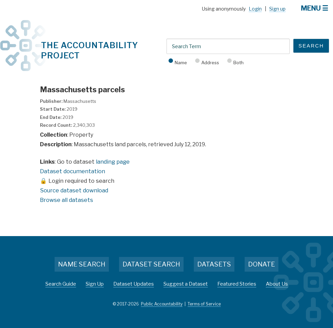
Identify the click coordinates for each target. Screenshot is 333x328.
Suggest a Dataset (185, 284)
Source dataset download (74, 190)
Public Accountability (162, 303)
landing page (113, 161)
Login (255, 9)
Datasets (214, 264)
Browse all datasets (66, 199)
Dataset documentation (72, 171)
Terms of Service (204, 303)
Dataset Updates (133, 284)
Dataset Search (151, 264)
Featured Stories (236, 284)
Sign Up (95, 284)
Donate (261, 264)
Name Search (81, 264)
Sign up (277, 9)
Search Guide (60, 284)
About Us (277, 284)
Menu (311, 8)
